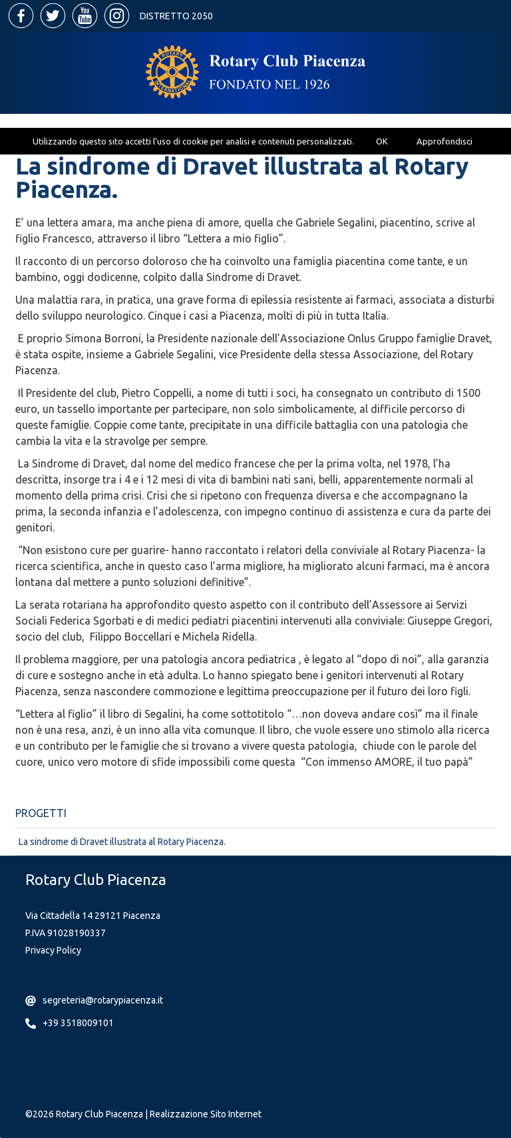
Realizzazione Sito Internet (205, 1114)
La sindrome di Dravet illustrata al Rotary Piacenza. (122, 841)
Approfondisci (444, 141)
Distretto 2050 (176, 16)
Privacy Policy (53, 950)
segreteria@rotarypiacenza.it (103, 1000)
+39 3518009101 (78, 1022)
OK (382, 141)
